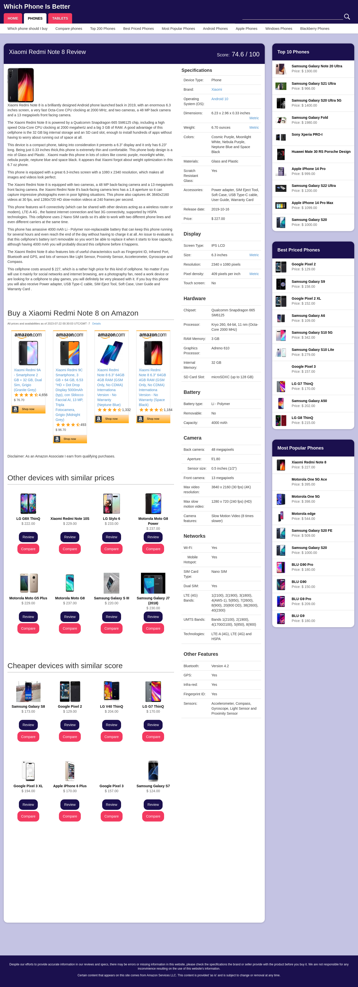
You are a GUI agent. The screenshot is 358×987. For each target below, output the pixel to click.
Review (28, 537)
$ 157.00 (112, 788)
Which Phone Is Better (37, 6)
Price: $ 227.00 (309, 464)
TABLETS (60, 18)
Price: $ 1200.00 (314, 188)
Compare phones (68, 29)
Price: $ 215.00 (303, 420)
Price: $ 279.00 (313, 352)
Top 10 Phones (293, 51)
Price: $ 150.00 (303, 584)
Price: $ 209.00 (303, 601)
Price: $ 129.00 (303, 266)
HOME (13, 18)
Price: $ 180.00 (303, 567)
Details (96, 323)
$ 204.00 (111, 708)
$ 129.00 (70, 708)
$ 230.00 (153, 603)
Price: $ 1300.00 (317, 68)
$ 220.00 (111, 600)
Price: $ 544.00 (303, 516)
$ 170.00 (153, 708)
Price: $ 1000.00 (309, 222)
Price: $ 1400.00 (316, 102)
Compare (28, 549)
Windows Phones (278, 29)
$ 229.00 (69, 521)
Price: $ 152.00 (306, 300)
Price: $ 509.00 (312, 533)
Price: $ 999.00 (308, 171)
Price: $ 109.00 (308, 318)
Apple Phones (246, 29)
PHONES (35, 18)
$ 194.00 (28, 788)
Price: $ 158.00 (308, 284)
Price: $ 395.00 (309, 481)
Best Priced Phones (138, 29)
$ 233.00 (111, 521)
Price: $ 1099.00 (312, 205)
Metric (254, 118)
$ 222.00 (28, 521)
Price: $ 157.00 (303, 369)
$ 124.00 (153, 788)
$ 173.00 (28, 708)
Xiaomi (216, 89)
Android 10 (219, 99)
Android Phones (215, 29)
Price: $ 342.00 (312, 334)
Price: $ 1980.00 (310, 120)
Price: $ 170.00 (303, 386)
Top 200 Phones (102, 29)
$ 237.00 (153, 524)
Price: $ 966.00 (314, 86)
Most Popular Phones (178, 29)
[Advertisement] (90, 884)
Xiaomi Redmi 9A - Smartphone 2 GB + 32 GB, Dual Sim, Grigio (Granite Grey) (28, 380)
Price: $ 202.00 (309, 403)
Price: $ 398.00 (306, 498)
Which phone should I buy (27, 29)
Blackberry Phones (315, 29)
